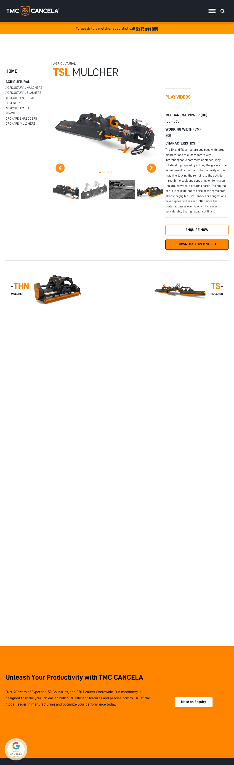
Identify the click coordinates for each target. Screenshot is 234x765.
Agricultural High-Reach (20, 111)
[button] (100, 172)
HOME (11, 71)
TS (215, 286)
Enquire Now (197, 230)
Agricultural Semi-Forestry (20, 100)
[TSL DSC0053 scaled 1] (105, 167)
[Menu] (212, 11)
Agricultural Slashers (23, 92)
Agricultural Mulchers (23, 87)
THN (21, 286)
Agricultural (17, 82)
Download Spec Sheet (197, 244)
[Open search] (222, 10)
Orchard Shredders (21, 118)
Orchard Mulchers (20, 123)
